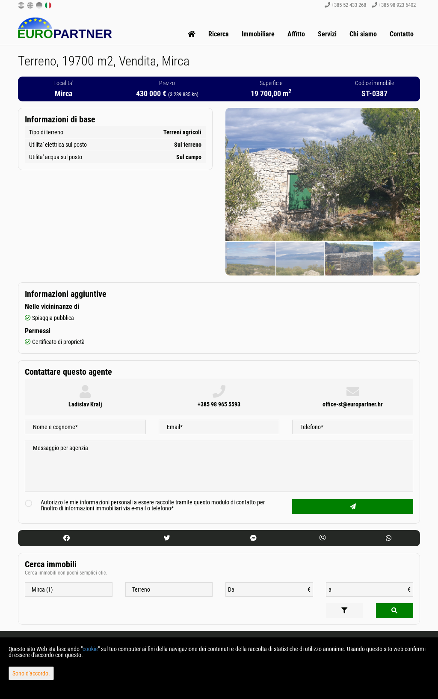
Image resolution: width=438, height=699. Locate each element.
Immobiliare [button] (258, 34)
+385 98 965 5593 (219, 404)
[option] (267, 258)
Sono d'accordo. (31, 673)
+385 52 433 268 (345, 5)
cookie (90, 649)
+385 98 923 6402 (394, 5)
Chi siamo (363, 34)
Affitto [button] (296, 34)
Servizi (327, 34)
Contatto (402, 34)
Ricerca (218, 34)
